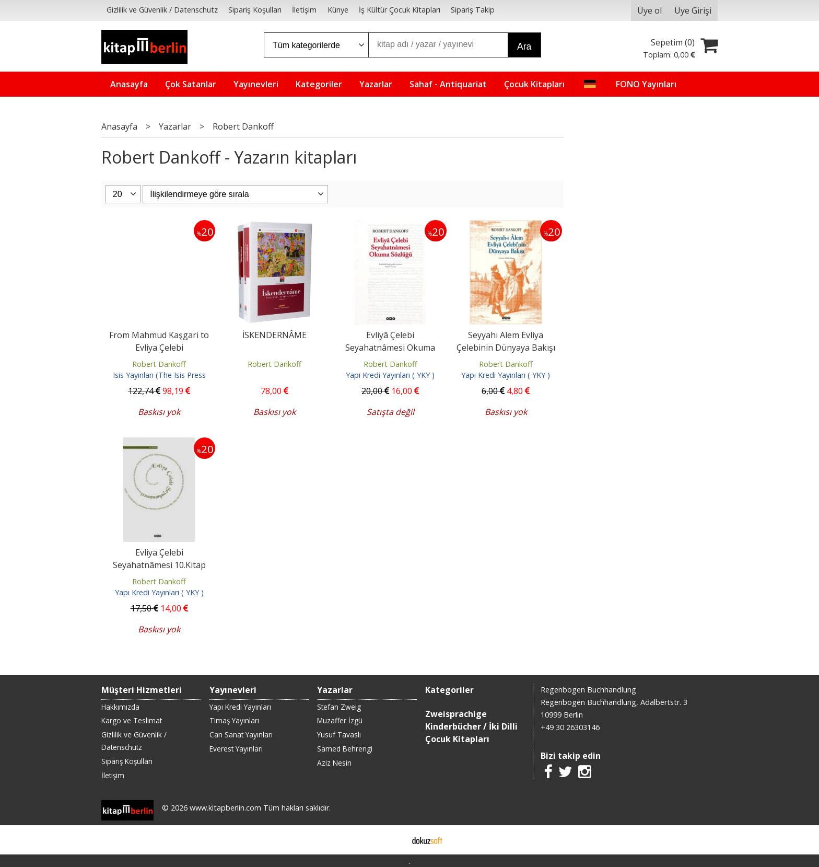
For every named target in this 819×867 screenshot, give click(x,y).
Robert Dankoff (159, 364)
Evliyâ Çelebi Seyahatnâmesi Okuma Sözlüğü (390, 347)
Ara (524, 46)
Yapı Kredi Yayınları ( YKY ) (390, 375)
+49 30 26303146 (570, 727)
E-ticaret (393, 840)
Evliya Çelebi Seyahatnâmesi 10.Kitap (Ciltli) (159, 565)
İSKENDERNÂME (274, 335)
